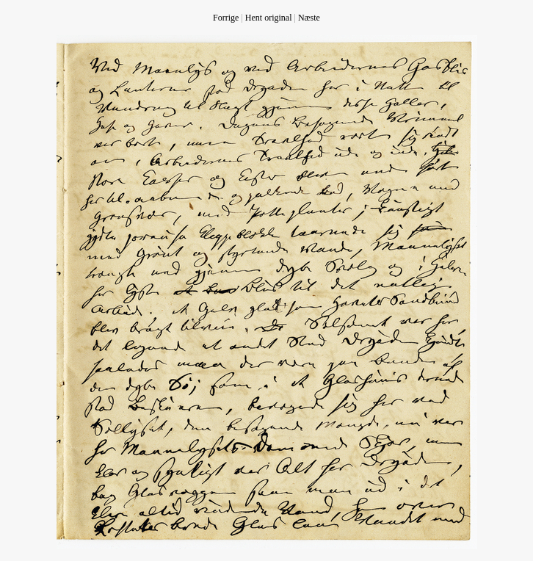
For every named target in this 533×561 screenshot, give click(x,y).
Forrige (226, 17)
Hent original (268, 17)
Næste (309, 17)
